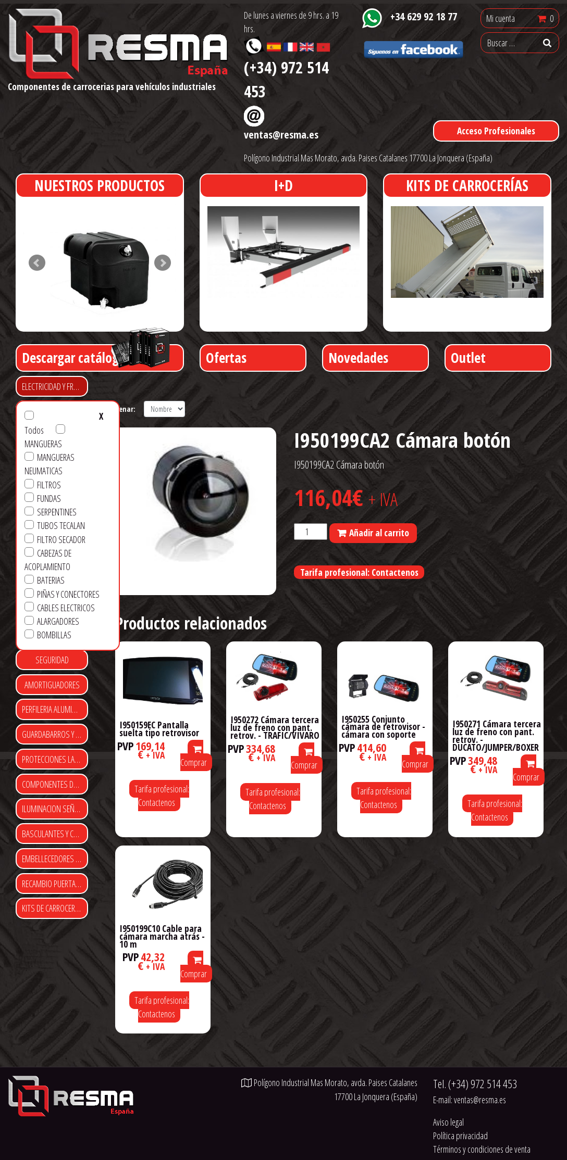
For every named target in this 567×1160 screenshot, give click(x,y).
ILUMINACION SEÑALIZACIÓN (55, 808)
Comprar (193, 756)
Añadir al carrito (379, 532)
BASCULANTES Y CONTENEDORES (55, 833)
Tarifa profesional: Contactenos (359, 572)
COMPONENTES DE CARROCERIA (55, 784)
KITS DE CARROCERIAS (53, 908)
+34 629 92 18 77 (423, 16)
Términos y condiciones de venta (482, 1149)
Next (162, 263)
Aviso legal (448, 1122)
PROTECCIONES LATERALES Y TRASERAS (55, 759)
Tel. (475, 1083)
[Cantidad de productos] (310, 531)
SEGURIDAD (52, 659)
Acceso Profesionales (496, 130)
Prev (37, 263)
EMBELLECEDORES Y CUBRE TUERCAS (55, 858)
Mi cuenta (500, 18)
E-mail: (469, 1099)
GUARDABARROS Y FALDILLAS (55, 734)
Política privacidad (460, 1135)
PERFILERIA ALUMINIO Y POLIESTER (55, 709)
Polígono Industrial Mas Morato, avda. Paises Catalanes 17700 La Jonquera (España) (368, 158)
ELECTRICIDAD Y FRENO (54, 386)
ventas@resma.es (281, 134)
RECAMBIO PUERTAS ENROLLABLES (55, 883)
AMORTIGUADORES (52, 684)
